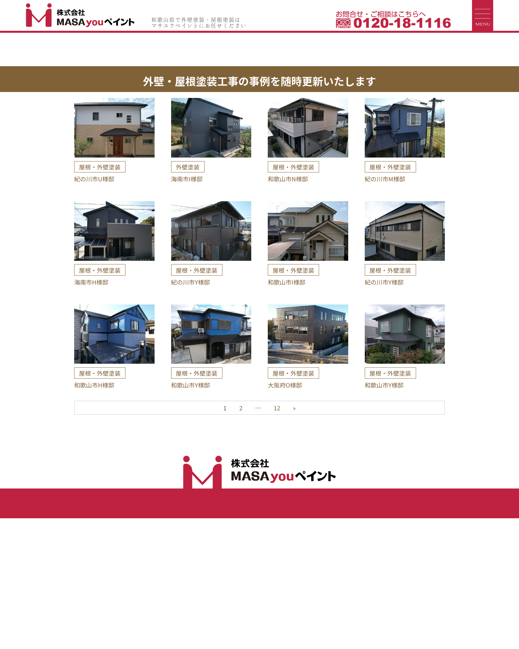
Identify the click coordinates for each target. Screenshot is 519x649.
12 (277, 538)
